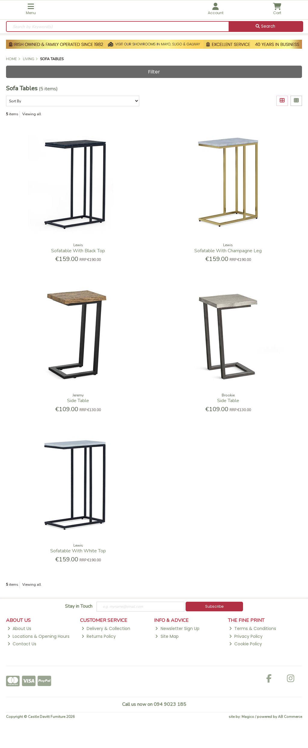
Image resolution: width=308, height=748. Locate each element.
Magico (248, 716)
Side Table (78, 400)
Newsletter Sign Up (177, 628)
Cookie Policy (245, 644)
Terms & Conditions (252, 628)
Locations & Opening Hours (38, 636)
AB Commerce (290, 716)
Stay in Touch (78, 607)
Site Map (166, 636)
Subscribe (214, 606)
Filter (154, 71)
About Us (19, 628)
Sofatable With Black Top (78, 250)
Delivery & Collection (106, 628)
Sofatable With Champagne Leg (228, 250)
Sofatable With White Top (78, 551)
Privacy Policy (246, 636)
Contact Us (22, 644)
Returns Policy (99, 636)
